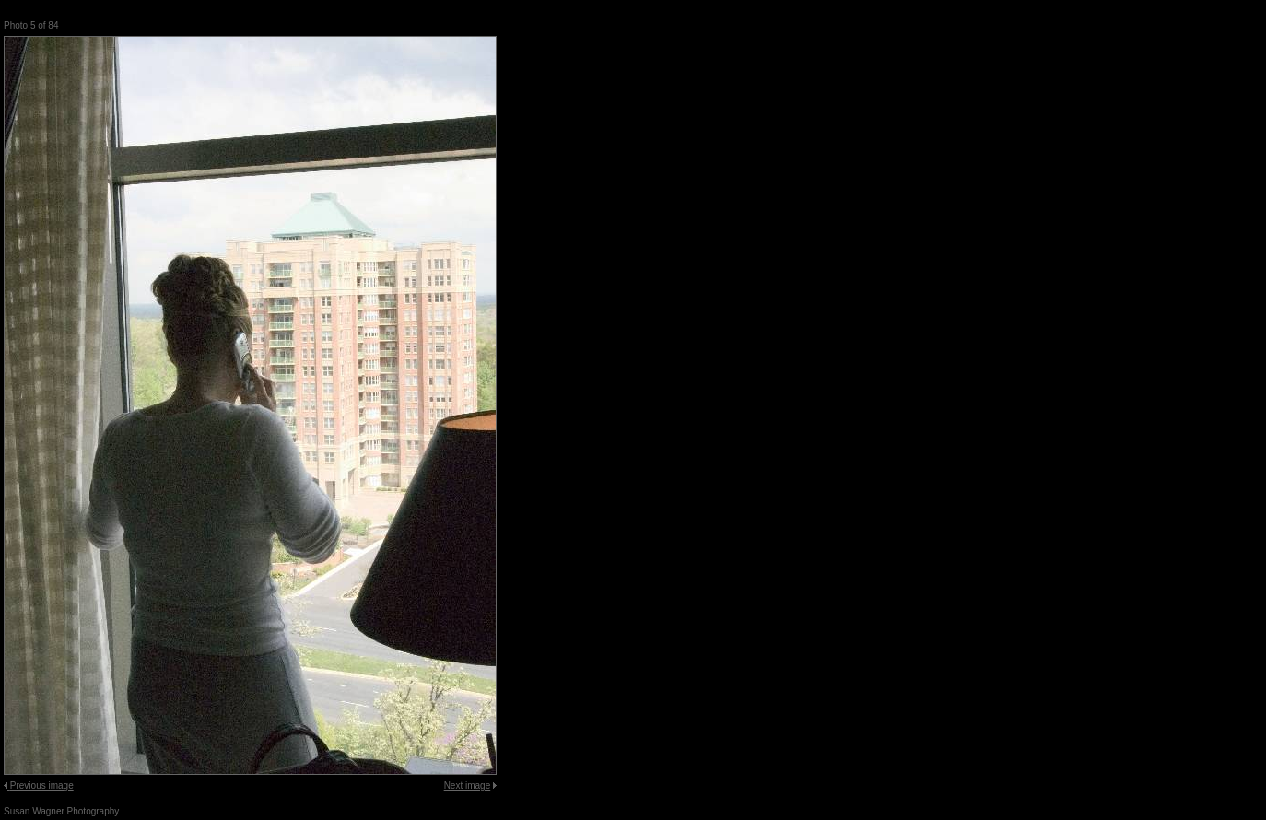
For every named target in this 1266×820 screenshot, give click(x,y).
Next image (467, 785)
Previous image (42, 785)
